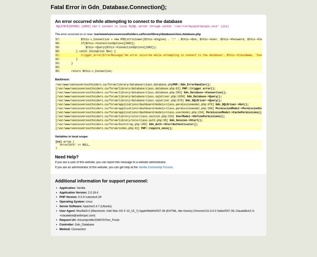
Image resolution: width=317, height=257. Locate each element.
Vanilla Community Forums (155, 183)
